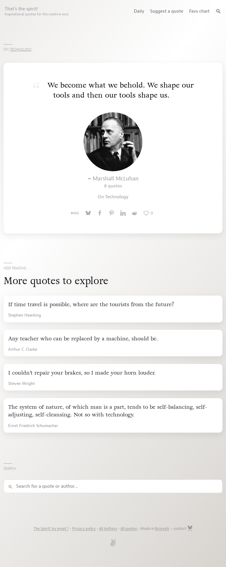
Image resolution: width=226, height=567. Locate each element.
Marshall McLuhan (116, 182)
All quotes (128, 528)
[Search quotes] (218, 11)
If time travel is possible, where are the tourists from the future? (91, 304)
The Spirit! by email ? (51, 528)
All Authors (108, 528)
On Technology (113, 197)
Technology (21, 49)
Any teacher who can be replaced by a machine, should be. (83, 338)
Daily (139, 11)
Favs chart (199, 11)
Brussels (162, 528)
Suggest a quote (166, 11)
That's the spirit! (37, 11)
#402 (75, 213)
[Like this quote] (148, 213)
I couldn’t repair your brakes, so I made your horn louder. (82, 373)
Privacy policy (84, 528)
